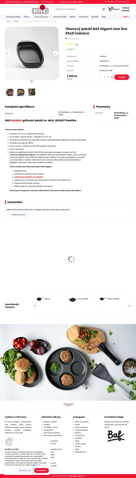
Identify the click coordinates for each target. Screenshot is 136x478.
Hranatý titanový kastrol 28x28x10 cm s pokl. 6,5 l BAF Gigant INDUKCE (113, 260)
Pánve (26, 17)
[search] (89, 10)
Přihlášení (110, 2)
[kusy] (104, 77)
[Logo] (18, 9)
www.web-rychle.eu (77, 476)
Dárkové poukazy (13, 17)
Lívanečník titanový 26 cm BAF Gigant (51, 259)
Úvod (8, 21)
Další (125, 17)
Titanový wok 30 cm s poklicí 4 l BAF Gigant (83, 259)
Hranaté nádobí (60, 17)
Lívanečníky (83, 17)
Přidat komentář (18, 215)
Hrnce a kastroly (41, 17)
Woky (103, 17)
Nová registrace (123, 2)
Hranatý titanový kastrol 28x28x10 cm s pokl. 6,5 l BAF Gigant (17, 260)
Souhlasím (41, 470)
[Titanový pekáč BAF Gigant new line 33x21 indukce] (31, 53)
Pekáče (72, 17)
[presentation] (7, 53)
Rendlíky (95, 17)
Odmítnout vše (25, 470)
